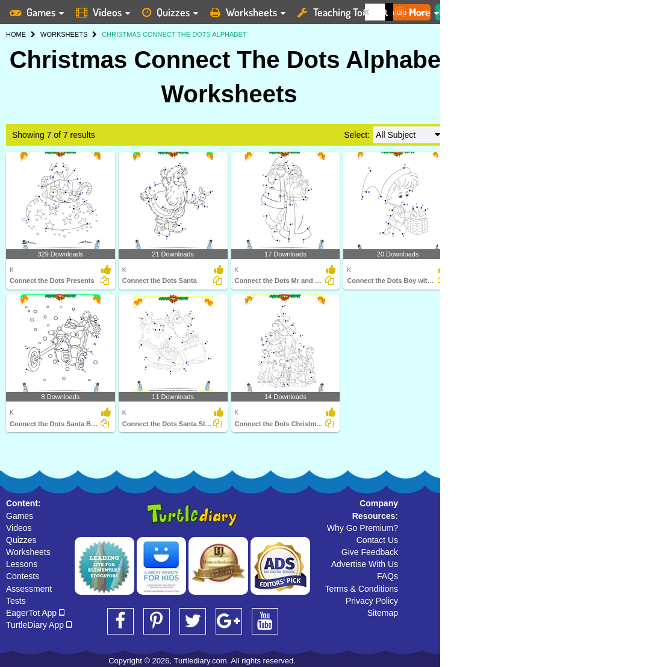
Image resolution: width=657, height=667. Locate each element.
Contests (22, 576)
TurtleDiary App (39, 625)
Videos (19, 528)
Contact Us (377, 540)
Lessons (21, 564)
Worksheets (28, 552)
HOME (16, 34)
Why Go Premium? (362, 528)
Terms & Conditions (361, 589)
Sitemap (382, 613)
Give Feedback (369, 552)
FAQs (387, 576)
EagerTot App (35, 613)
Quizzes (21, 540)
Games (19, 516)
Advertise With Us (364, 564)
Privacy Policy (372, 601)
